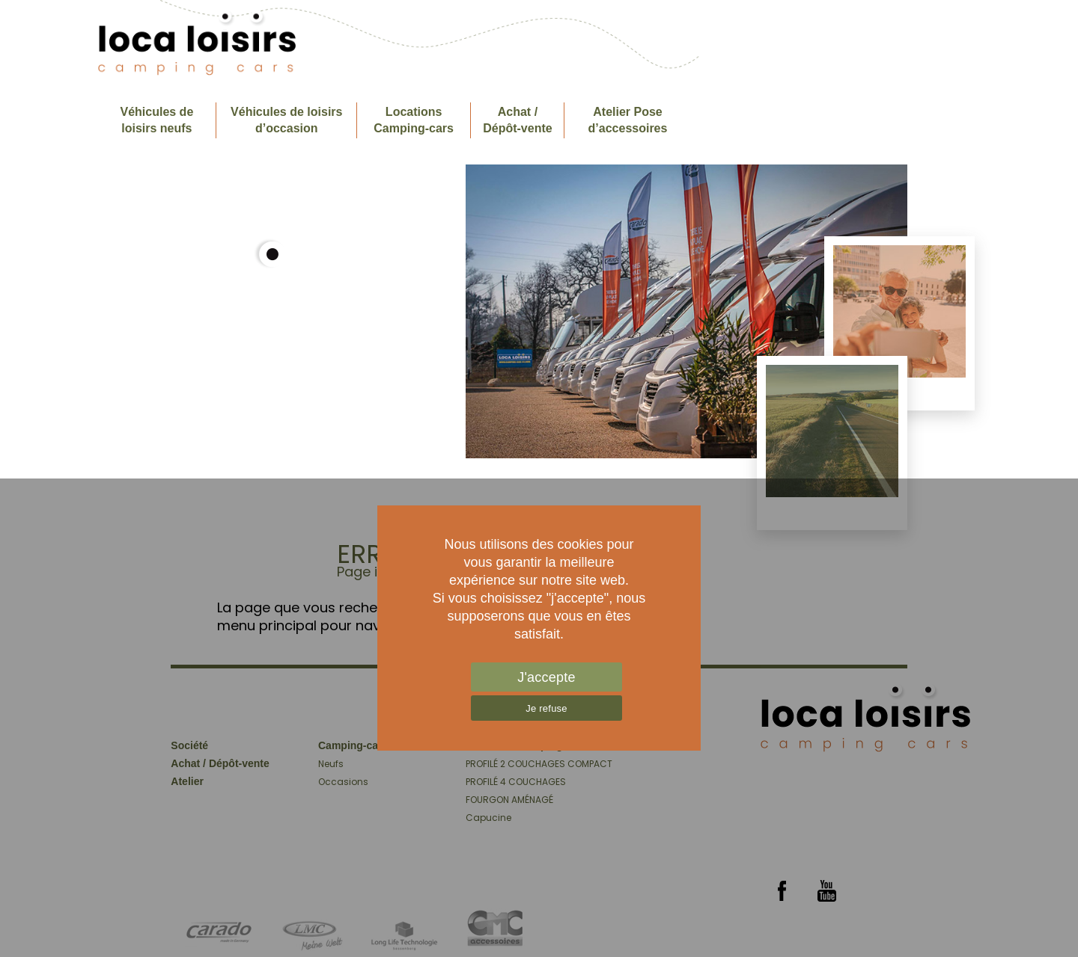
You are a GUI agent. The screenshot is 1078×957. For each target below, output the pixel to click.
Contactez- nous (917, 120)
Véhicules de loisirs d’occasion (286, 120)
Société (810, 120)
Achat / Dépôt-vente (517, 120)
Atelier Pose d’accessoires (628, 120)
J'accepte (546, 677)
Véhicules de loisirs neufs (156, 120)
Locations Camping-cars (414, 120)
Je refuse (546, 708)
